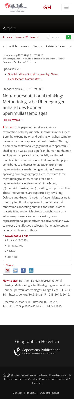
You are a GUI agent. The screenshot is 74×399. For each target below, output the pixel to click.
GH (47, 7)
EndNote (12, 256)
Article (13, 46)
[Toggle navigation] (66, 7)
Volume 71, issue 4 (27, 37)
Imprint (31, 392)
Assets (25, 46)
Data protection (49, 392)
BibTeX (11, 251)
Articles (7, 37)
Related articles (55, 46)
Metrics (37, 46)
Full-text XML (15, 245)
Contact (17, 392)
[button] (48, 37)
